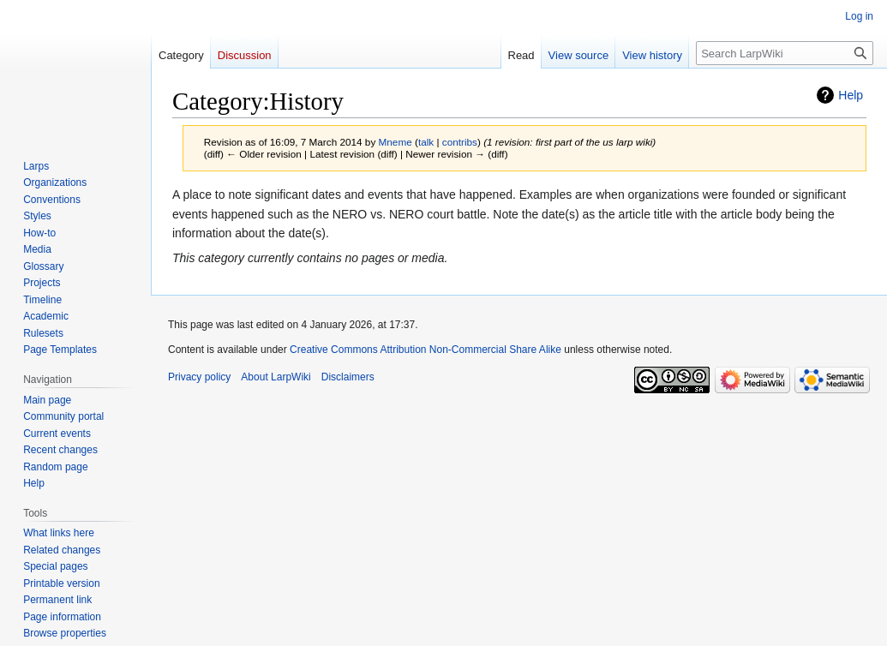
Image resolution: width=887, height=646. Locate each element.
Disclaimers (348, 377)
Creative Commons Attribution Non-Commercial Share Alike (425, 350)
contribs (459, 141)
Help (850, 95)
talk (426, 141)
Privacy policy (199, 377)
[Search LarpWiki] (784, 53)
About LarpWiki (275, 377)
